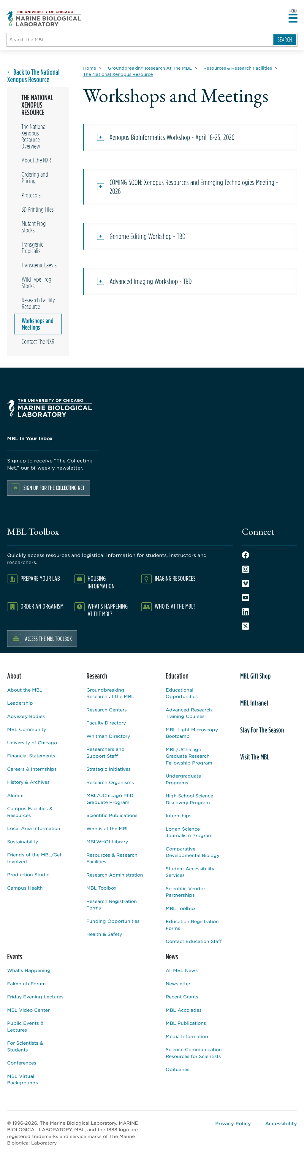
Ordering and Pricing (35, 177)
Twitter (245, 626)
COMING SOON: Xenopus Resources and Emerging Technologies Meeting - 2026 (194, 186)
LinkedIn (245, 611)
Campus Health (25, 887)
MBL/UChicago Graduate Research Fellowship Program (189, 755)
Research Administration (114, 874)
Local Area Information (33, 828)
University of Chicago (32, 742)
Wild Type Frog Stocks (36, 282)
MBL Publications (186, 1023)
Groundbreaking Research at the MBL (110, 693)
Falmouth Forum (26, 983)
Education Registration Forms (192, 924)
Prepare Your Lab (40, 578)
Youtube (245, 597)
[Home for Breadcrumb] (90, 68)
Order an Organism (42, 606)
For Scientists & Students (25, 1046)
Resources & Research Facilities (111, 858)
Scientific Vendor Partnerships (185, 891)
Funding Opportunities (113, 921)
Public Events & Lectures (25, 1026)
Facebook (245, 554)
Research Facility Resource (38, 303)
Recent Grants (182, 996)
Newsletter (178, 983)
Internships (178, 815)
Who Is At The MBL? (175, 606)
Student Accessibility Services (190, 872)
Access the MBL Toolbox (48, 638)
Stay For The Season (262, 729)
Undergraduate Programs (183, 779)
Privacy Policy (233, 1123)
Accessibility (281, 1123)
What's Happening (28, 970)
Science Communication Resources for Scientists (194, 1052)
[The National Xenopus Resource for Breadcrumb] (118, 74)
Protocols (31, 195)
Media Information (187, 1036)
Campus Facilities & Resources (30, 811)
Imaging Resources (175, 578)
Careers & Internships (32, 769)
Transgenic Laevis (39, 265)
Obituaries (177, 1069)
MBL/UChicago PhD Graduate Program (109, 798)
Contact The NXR (38, 341)
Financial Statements (31, 755)
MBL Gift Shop (255, 675)
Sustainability (22, 841)
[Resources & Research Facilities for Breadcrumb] (238, 68)
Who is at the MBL (107, 828)
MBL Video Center (28, 1010)
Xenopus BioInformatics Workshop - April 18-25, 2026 (172, 137)
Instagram (245, 569)
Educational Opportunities (182, 693)
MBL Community (26, 729)
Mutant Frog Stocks (34, 227)
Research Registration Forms (111, 904)
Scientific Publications (111, 815)
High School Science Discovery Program (189, 799)
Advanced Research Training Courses (189, 713)
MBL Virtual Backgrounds (22, 1079)
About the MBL (24, 689)
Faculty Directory (106, 722)
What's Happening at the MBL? (108, 609)
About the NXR (36, 160)
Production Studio (28, 874)
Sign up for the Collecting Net (54, 487)
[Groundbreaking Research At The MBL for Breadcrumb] (150, 68)
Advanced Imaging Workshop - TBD (151, 281)
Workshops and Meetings (37, 324)
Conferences (21, 1062)
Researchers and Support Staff (105, 752)
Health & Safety (104, 934)
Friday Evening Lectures (35, 996)
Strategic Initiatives (108, 769)
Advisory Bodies (26, 716)
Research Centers (106, 709)
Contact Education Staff (194, 941)
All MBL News (182, 970)
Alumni (15, 795)
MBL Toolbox (101, 887)
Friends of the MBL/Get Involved (34, 858)
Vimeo (245, 583)
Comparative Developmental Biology (192, 852)
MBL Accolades (184, 1010)
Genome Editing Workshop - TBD (148, 236)
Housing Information (101, 582)
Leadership (20, 703)
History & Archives (28, 782)
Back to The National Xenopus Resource (33, 75)
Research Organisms (110, 782)
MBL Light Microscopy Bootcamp (192, 733)
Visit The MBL (254, 756)
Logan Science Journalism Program (189, 832)
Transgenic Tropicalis (32, 247)
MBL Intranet (254, 702)
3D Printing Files (38, 209)
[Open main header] (293, 18)
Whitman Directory (108, 736)
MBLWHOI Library (107, 841)
